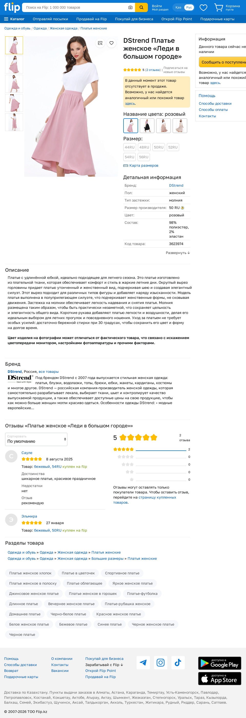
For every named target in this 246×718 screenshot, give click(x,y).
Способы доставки (20, 664)
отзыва (153, 70)
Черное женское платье (153, 624)
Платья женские (93, 28)
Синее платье (110, 624)
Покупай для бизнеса (134, 19)
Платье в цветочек (78, 573)
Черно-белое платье (68, 614)
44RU (130, 147)
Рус (189, 7)
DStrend (176, 185)
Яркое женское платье (132, 583)
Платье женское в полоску (33, 583)
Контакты (59, 664)
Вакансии (60, 670)
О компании (62, 658)
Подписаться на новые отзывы (175, 70)
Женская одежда (63, 28)
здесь (130, 103)
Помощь (11, 658)
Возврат (11, 670)
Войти (157, 6)
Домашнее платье (24, 614)
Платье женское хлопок (30, 573)
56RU (143, 157)
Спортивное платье (122, 573)
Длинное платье (23, 603)
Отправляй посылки (50, 19)
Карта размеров (140, 165)
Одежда (40, 28)
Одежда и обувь (17, 28)
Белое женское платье (29, 624)
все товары (49, 371)
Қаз (178, 7)
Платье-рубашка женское (127, 603)
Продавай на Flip (91, 19)
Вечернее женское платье (71, 603)
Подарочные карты (217, 19)
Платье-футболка (142, 593)
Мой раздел (160, 9)
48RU (144, 147)
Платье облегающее (84, 583)
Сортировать (16, 436)
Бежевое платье (73, 624)
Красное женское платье (118, 614)
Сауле (27, 452)
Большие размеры (107, 558)
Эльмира (29, 516)
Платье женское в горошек (93, 593)
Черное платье (22, 634)
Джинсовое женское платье (34, 593)
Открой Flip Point (176, 19)
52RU (173, 147)
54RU (129, 157)
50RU (158, 147)
